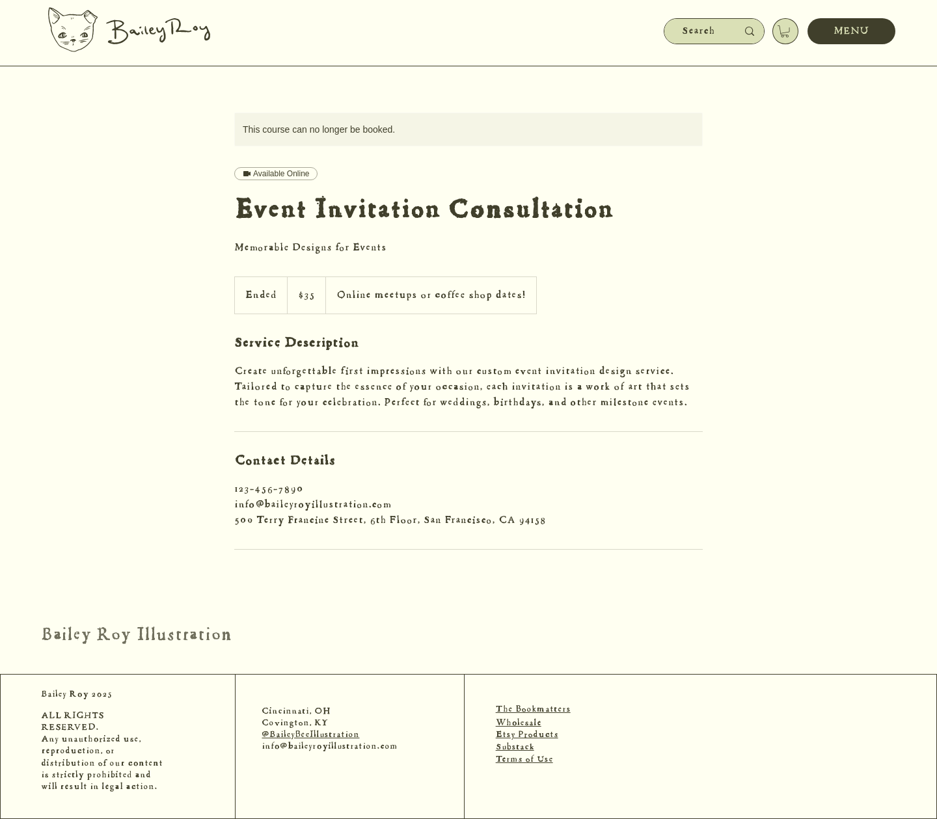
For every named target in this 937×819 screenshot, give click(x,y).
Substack (515, 747)
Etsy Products (527, 735)
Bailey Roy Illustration (136, 635)
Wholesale (518, 723)
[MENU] (851, 31)
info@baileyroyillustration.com (330, 747)
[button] (785, 31)
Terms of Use (524, 760)
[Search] (698, 31)
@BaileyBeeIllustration (310, 735)
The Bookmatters (533, 710)
